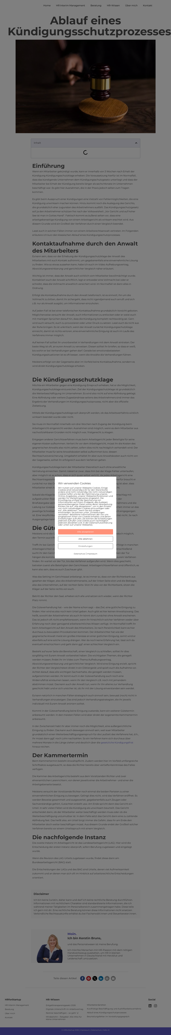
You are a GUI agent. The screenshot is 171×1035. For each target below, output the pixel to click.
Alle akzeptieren (85, 531)
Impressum (92, 554)
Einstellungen (85, 546)
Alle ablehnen (85, 539)
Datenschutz (79, 554)
